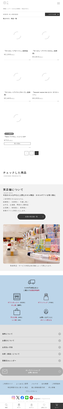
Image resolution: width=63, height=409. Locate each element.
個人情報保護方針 (38, 387)
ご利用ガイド (8, 384)
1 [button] (31, 153)
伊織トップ (6, 8)
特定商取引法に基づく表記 (18, 387)
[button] (26, 153)
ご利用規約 (56, 384)
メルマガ (35, 384)
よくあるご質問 (22, 384)
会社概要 (45, 384)
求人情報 (51, 387)
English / (37, 398)
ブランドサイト (31, 391)
